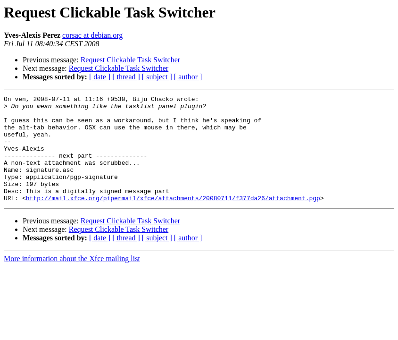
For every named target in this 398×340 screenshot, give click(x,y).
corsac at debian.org (92, 35)
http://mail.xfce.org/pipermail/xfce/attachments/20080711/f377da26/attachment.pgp (173, 219)
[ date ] (99, 77)
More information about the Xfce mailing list (72, 280)
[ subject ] (157, 77)
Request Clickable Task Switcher (130, 60)
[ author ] (188, 77)
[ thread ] (126, 77)
